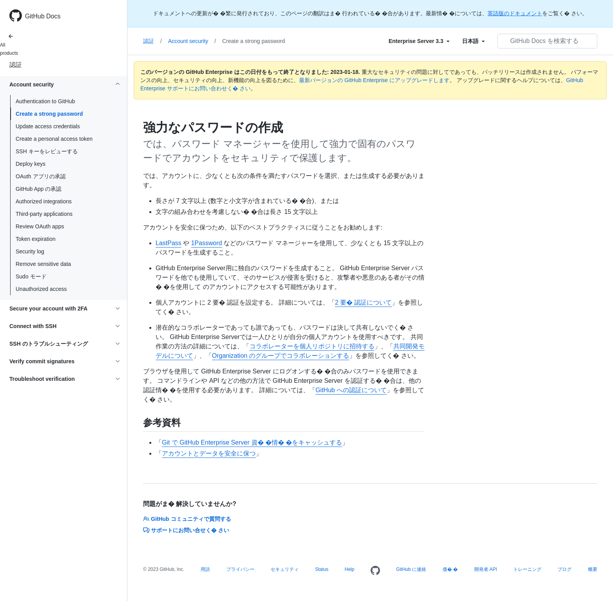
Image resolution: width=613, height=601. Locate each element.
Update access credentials (48, 126)
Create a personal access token (54, 139)
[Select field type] (419, 41)
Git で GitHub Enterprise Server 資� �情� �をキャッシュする (252, 442)
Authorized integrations (44, 201)
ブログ (564, 569)
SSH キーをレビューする (47, 151)
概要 (592, 569)
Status (321, 569)
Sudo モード (31, 276)
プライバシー (240, 569)
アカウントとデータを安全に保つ (209, 453)
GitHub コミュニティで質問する (187, 519)
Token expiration (36, 239)
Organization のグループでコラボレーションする (280, 355)
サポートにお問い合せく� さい (186, 530)
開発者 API (485, 569)
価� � (450, 569)
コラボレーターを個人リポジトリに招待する (312, 346)
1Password (206, 243)
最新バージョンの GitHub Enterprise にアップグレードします (374, 80)
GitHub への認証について (351, 390)
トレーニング (527, 569)
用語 (205, 569)
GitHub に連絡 (411, 569)
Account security (192, 41)
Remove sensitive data (43, 264)
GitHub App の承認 (39, 189)
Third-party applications (44, 214)
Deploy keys (30, 164)
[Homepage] (375, 571)
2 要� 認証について (363, 302)
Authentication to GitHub (45, 101)
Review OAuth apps (40, 226)
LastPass (168, 243)
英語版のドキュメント (515, 13)
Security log (30, 251)
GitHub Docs (43, 16)
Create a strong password (49, 114)
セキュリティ (285, 569)
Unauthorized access (41, 289)
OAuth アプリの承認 (41, 176)
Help (350, 569)
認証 (15, 64)
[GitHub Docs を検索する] (547, 41)
